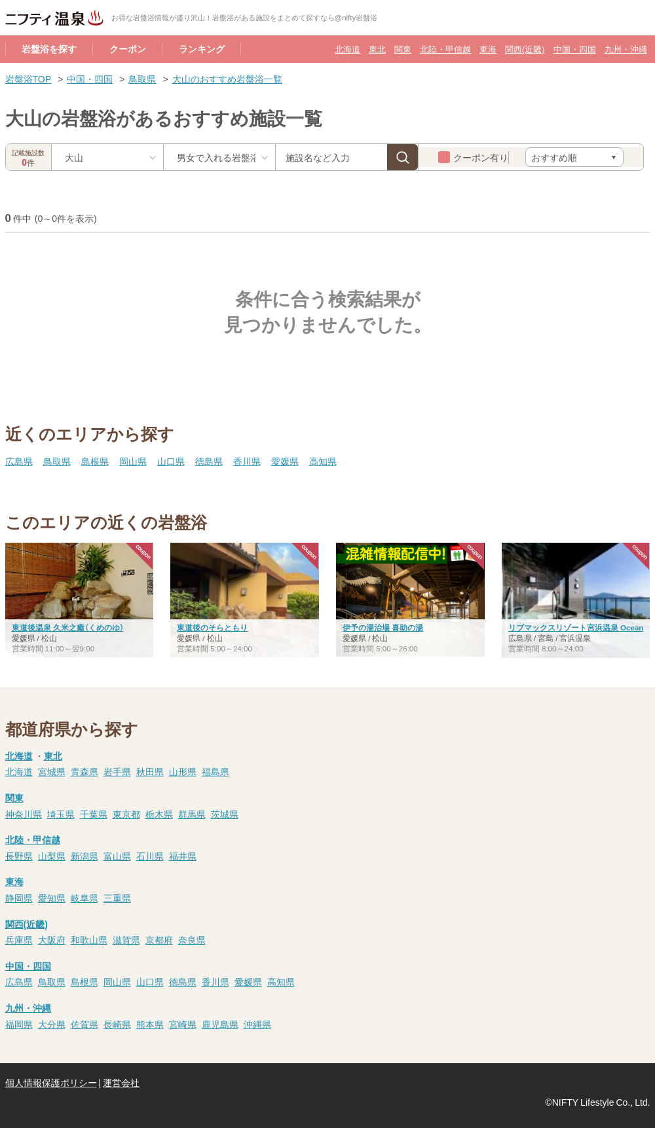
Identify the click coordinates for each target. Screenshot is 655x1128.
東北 (377, 49)
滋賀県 (126, 939)
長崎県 (117, 1023)
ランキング (202, 48)
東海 (487, 49)
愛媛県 (285, 460)
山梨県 (52, 855)
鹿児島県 (220, 1023)
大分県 (52, 1023)
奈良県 (192, 939)
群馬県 (192, 813)
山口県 (171, 460)
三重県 (117, 897)
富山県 (117, 855)
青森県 (84, 771)
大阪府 (52, 939)
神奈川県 (23, 813)
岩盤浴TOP (28, 78)
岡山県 (133, 460)
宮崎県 (182, 1023)
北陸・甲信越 (445, 49)
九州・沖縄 (626, 49)
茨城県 (224, 813)
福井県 (182, 855)
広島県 (19, 460)
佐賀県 (84, 1023)
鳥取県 (142, 78)
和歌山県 (89, 939)
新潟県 (84, 855)
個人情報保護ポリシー (51, 1082)
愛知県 (52, 897)
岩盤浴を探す (49, 48)
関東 (402, 49)
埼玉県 (61, 813)
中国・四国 (574, 49)
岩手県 (117, 771)
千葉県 (93, 813)
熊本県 (150, 1023)
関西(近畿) (524, 49)
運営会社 (121, 1082)
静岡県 (19, 897)
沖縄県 (257, 1023)
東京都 (126, 813)
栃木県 (159, 813)
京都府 (159, 939)
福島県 (215, 771)
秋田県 (150, 771)
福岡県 (19, 1023)
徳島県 (209, 460)
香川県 (247, 460)
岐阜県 (84, 897)
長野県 (19, 855)
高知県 (323, 460)
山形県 (182, 771)
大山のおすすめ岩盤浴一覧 (227, 78)
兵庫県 (19, 939)
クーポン (127, 48)
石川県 (150, 855)
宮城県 (52, 771)
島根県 (95, 460)
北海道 (347, 49)
